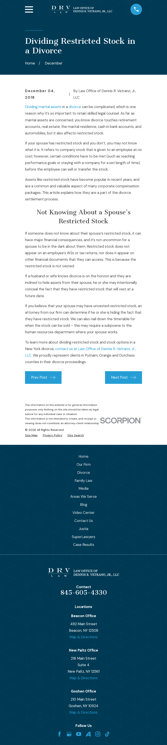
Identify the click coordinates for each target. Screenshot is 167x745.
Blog (83, 504)
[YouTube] (78, 734)
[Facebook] (59, 734)
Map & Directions (83, 637)
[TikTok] (107, 734)
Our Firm (84, 464)
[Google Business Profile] (69, 734)
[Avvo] (88, 734)
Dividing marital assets (43, 106)
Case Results (83, 544)
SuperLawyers (83, 536)
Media (83, 488)
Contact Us (83, 520)
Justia (83, 528)
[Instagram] (97, 734)
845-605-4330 (83, 592)
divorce (75, 106)
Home (83, 456)
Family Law (83, 480)
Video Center (83, 512)
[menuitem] (31, 435)
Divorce (83, 472)
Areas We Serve (83, 496)
